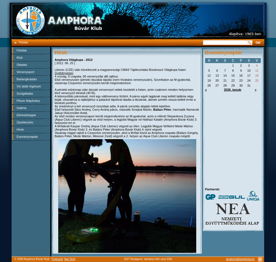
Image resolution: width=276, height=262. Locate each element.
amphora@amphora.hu (240, 259)
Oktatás (22, 64)
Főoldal (21, 50)
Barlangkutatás (27, 79)
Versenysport (25, 72)
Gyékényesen (64, 73)
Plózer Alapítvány (28, 100)
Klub (20, 57)
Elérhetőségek (26, 115)
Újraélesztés (25, 122)
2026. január (233, 89)
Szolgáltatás (25, 93)
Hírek (20, 129)
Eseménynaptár (27, 136)
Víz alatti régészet (29, 86)
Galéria (21, 108)
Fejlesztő (57, 259)
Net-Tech (69, 259)
